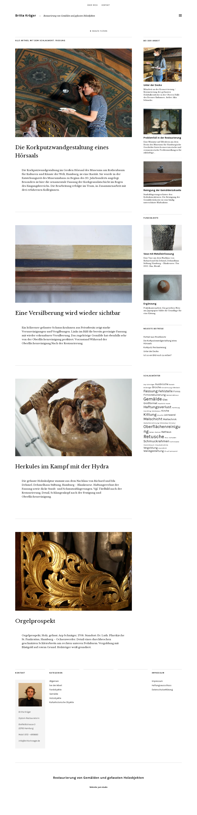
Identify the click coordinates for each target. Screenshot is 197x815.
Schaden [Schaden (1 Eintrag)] (172, 438)
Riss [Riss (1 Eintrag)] (166, 438)
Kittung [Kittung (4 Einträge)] (150, 414)
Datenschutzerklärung (162, 706)
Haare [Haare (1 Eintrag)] (168, 403)
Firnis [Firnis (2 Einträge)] (176, 391)
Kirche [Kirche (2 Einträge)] (165, 410)
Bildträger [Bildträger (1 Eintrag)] (147, 388)
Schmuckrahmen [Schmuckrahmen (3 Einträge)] (156, 441)
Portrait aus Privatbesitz (154, 337)
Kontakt (106, 5)
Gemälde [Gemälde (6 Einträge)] (152, 399)
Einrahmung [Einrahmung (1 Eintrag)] (166, 388)
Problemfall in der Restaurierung (162, 137)
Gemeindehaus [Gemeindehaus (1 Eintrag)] (172, 395)
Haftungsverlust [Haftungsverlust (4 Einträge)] (157, 407)
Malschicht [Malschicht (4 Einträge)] (152, 419)
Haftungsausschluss (161, 702)
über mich (92, 5)
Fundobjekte (55, 706)
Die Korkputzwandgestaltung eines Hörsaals (66, 151)
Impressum (157, 697)
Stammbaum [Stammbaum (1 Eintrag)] (148, 445)
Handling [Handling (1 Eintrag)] (147, 411)
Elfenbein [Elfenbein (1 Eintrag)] (176, 388)
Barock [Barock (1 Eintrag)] (171, 384)
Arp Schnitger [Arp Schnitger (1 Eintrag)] (148, 384)
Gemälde (53, 710)
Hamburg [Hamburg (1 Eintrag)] (176, 408)
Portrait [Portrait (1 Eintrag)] (158, 432)
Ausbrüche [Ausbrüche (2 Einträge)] (161, 384)
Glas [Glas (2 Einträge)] (165, 399)
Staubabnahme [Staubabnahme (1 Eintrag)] (161, 445)
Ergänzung (149, 303)
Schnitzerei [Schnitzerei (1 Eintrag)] (174, 442)
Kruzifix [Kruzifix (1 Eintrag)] (160, 415)
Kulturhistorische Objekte (61, 719)
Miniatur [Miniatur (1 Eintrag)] (172, 423)
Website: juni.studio (98, 804)
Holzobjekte (55, 714)
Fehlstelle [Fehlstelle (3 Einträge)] (165, 391)
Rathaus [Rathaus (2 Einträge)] (166, 431)
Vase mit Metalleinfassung (158, 253)
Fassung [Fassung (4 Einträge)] (150, 391)
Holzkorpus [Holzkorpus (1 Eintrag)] (156, 411)
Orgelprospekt (41, 636)
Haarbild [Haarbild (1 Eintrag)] (161, 403)
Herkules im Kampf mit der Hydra (64, 478)
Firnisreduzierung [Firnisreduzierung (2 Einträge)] (154, 394)
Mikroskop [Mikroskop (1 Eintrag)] (164, 423)
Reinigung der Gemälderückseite (162, 190)
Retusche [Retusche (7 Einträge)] (153, 436)
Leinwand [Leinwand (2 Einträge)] (170, 414)
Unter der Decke (152, 85)
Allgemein (54, 697)
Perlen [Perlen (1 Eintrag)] (151, 432)
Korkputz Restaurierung (154, 347)
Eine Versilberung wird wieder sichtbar (68, 316)
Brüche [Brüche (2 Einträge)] (156, 387)
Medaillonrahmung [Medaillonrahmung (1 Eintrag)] (151, 423)
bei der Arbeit (55, 702)
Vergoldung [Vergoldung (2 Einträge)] (150, 447)
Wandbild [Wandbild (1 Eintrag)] (162, 448)
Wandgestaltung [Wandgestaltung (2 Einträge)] (153, 450)
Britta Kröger (25, 15)
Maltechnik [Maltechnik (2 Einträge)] (170, 419)
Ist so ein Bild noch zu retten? (157, 355)
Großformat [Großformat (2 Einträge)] (150, 403)
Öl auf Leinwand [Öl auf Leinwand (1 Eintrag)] (170, 451)
